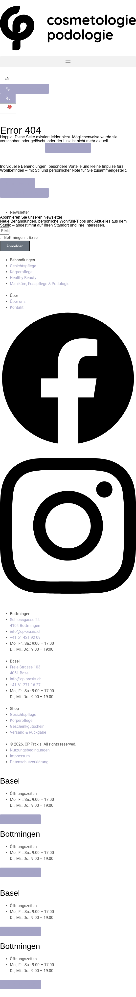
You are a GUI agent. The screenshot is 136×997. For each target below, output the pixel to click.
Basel (34, 238)
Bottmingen (14, 238)
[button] (68, 61)
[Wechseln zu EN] (7, 78)
